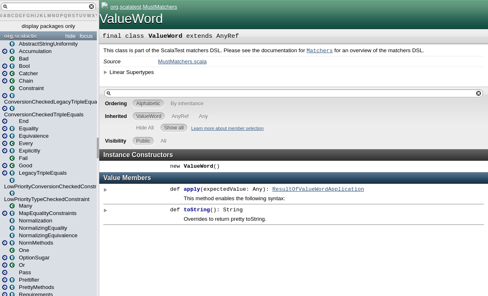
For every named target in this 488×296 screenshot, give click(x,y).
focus (86, 36)
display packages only (48, 26)
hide (70, 36)
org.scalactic (21, 36)
